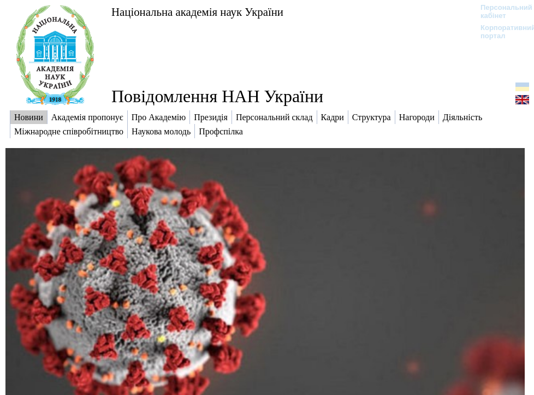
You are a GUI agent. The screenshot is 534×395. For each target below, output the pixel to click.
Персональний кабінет (500, 11)
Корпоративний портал (500, 31)
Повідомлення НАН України (217, 96)
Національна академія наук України (197, 11)
